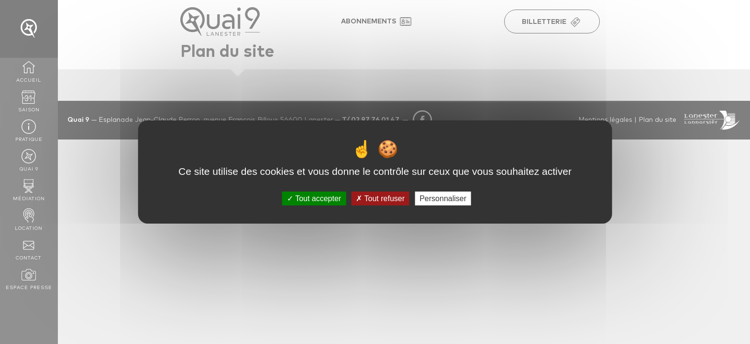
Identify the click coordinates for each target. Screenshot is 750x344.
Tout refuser (380, 198)
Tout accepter (314, 198)
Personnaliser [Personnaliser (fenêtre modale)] (442, 198)
